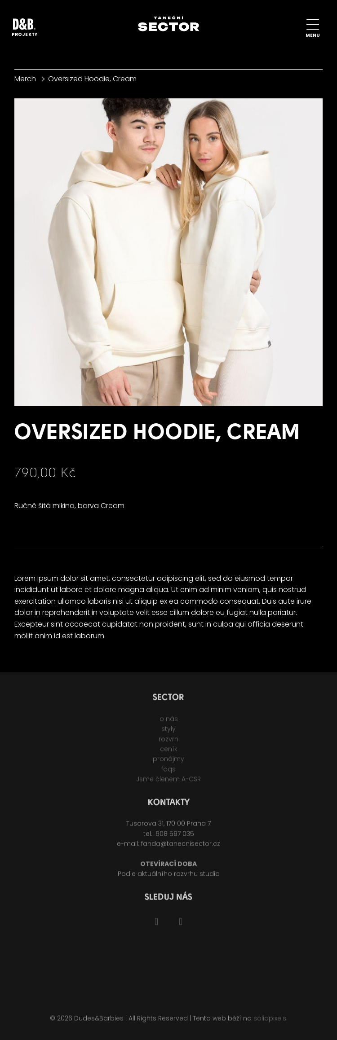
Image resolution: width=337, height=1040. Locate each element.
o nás (169, 721)
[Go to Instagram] (181, 925)
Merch (25, 79)
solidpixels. (270, 1021)
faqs (168, 772)
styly (168, 731)
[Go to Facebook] (156, 925)
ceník (168, 751)
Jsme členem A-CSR (168, 781)
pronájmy (168, 762)
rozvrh (168, 741)
